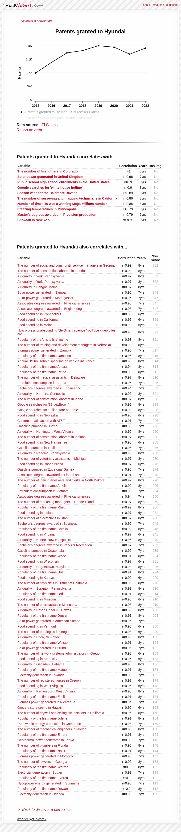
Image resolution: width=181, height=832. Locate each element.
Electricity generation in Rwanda (41, 675)
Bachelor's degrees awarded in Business (47, 523)
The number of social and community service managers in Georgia (66, 265)
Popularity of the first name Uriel (40, 572)
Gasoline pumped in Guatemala (40, 550)
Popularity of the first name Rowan (42, 789)
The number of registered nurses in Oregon (49, 680)
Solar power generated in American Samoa (48, 621)
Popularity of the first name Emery (42, 734)
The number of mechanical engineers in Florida (51, 729)
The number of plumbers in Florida (42, 745)
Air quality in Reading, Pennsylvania (43, 453)
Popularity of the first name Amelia (42, 486)
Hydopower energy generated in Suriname (48, 783)
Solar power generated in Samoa (41, 292)
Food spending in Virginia (36, 534)
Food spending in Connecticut (39, 314)
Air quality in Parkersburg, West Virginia (46, 691)
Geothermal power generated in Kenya (45, 740)
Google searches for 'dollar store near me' (48, 410)
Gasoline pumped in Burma (37, 426)
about (146, 5)
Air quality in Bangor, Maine (37, 287)
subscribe (172, 5)
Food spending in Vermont (36, 626)
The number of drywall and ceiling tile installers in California (60, 713)
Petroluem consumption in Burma (41, 383)
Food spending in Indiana (35, 513)
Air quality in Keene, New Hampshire (44, 540)
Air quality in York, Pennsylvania (40, 276)
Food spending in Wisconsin (38, 561)
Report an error (29, 130)
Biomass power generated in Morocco (45, 756)
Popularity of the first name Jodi (40, 594)
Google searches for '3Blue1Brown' (43, 404)
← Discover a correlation (34, 21)
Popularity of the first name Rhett (41, 507)
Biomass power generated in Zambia (44, 350)
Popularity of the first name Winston (43, 642)
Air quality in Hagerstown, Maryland (43, 567)
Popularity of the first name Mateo (42, 670)
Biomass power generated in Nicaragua (46, 702)
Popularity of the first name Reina (41, 372)
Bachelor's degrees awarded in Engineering (49, 388)
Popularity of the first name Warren (42, 767)
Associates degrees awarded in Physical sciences (53, 303)
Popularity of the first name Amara (42, 366)
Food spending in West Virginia (40, 686)
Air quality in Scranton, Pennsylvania (44, 588)
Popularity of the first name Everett (42, 778)
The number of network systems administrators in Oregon (59, 653)
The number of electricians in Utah (42, 518)
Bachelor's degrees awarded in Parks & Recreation (54, 545)
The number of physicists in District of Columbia (52, 583)
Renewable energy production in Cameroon (49, 724)
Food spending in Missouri (36, 599)
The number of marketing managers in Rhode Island (55, 502)
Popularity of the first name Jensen (42, 615)
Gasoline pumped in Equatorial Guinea (45, 469)
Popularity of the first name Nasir (41, 751)
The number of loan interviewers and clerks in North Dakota (60, 480)
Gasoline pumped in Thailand (38, 448)
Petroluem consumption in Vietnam (43, 491)
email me (158, 5)
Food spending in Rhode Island (40, 464)
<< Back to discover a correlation (44, 810)
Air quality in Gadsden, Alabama (40, 664)
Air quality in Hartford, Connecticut (42, 394)
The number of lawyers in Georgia (42, 762)
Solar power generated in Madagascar (45, 298)
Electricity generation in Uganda (40, 794)
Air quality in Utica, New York (38, 637)
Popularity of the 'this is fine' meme (42, 339)
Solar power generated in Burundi (42, 648)
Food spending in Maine (35, 325)
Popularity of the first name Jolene (42, 718)
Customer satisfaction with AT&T (41, 421)
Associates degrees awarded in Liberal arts (49, 475)
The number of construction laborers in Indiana (51, 437)
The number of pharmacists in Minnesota (47, 605)
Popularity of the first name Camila (42, 529)
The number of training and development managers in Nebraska (64, 345)
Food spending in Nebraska (37, 415)
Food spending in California (37, 319)
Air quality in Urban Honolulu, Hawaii (44, 610)
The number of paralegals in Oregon (43, 632)
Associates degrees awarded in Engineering (49, 309)
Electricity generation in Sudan (39, 772)
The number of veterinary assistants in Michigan (52, 458)
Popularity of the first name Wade (41, 556)
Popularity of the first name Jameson (44, 356)
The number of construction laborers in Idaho (50, 399)
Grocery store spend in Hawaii (39, 707)
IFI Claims (49, 125)
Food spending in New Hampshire (42, 442)
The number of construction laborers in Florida (51, 271)
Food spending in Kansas (36, 578)
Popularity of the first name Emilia (42, 697)
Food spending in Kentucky (37, 659)
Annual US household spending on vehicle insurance (56, 361)
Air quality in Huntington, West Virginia (45, 431)
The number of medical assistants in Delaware (51, 377)
